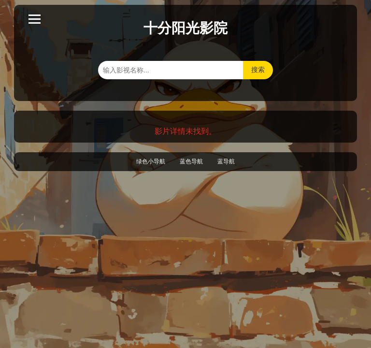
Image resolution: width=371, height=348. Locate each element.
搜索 (258, 69)
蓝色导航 (191, 161)
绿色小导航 (150, 161)
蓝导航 (226, 161)
